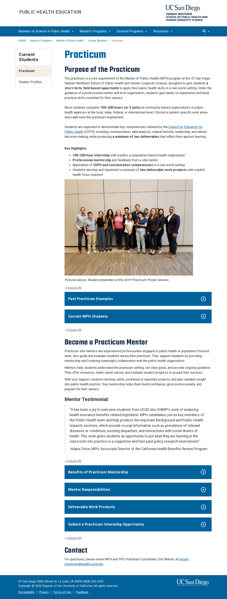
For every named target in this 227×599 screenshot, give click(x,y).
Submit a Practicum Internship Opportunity (106, 524)
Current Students (97, 40)
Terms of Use (62, 592)
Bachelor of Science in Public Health (45, 31)
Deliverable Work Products (91, 507)
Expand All (74, 288)
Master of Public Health (70, 40)
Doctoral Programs (132, 31)
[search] (206, 31)
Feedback (82, 592)
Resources (162, 31)
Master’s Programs (95, 31)
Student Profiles (30, 82)
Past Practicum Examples (90, 299)
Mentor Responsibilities (89, 489)
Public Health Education (50, 12)
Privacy (44, 592)
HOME (22, 40)
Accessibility (26, 592)
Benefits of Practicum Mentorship (98, 472)
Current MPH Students (88, 316)
